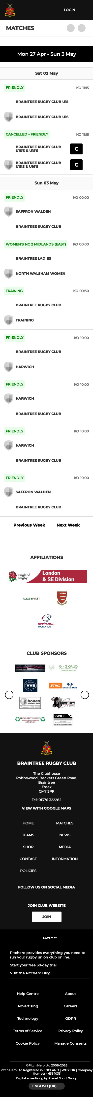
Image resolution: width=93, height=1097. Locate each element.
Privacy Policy (70, 1031)
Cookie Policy (28, 1043)
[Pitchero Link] (49, 945)
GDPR (70, 1018)
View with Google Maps (46, 808)
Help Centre (28, 993)
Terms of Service (27, 1031)
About (70, 993)
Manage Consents (70, 1043)
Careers (70, 1006)
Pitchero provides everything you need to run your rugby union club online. (47, 955)
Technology (27, 1018)
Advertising (27, 1006)
